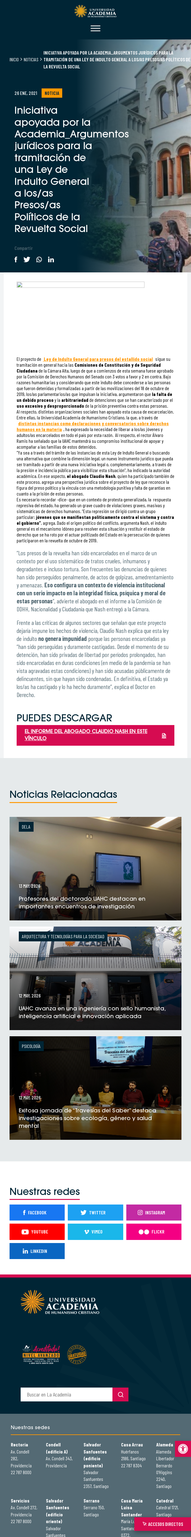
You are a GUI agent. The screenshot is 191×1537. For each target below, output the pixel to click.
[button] (183, 1449)
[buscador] (66, 1394)
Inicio (14, 59)
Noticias (31, 59)
